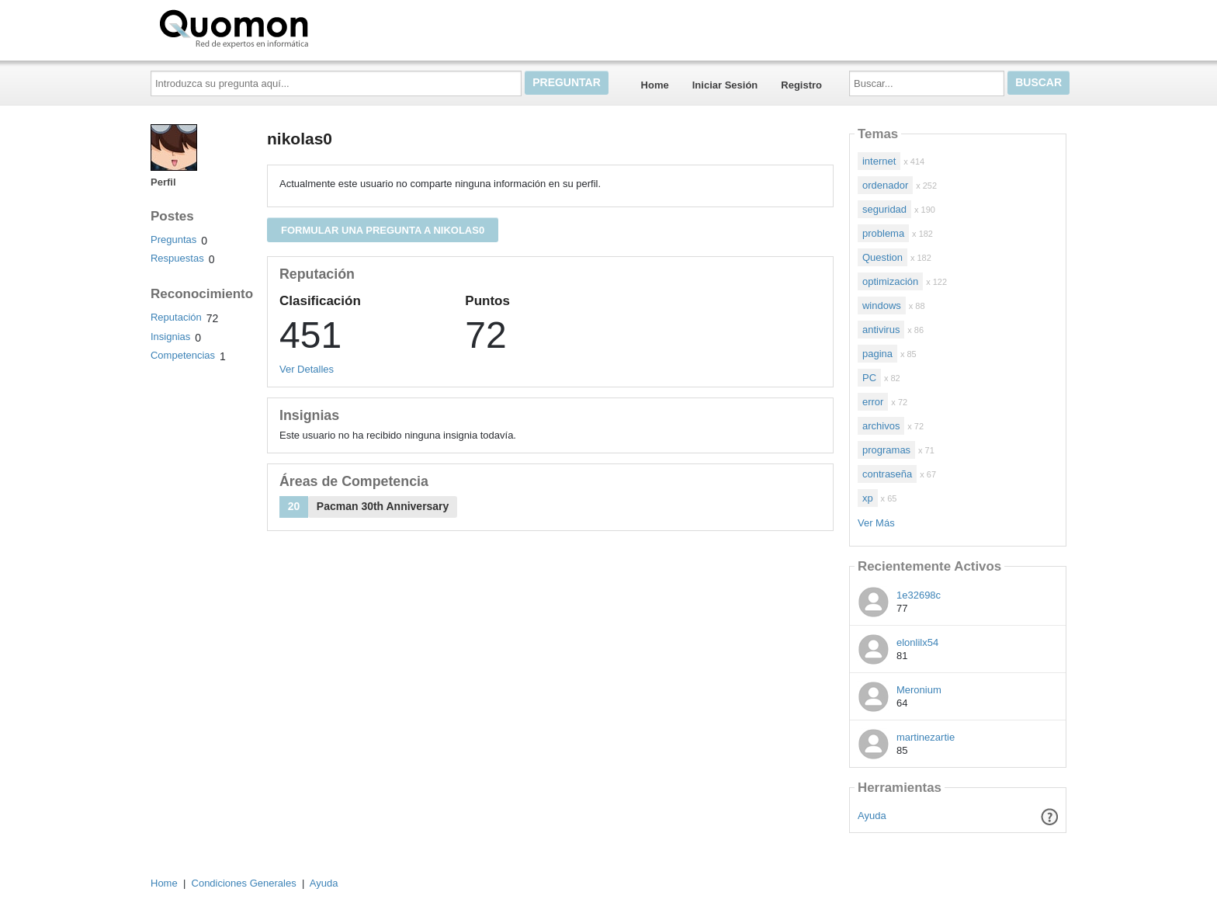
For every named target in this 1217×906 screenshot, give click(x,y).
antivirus (881, 329)
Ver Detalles (306, 369)
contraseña (887, 474)
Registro (801, 85)
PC (869, 378)
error (872, 402)
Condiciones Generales (244, 883)
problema (883, 233)
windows (881, 305)
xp (867, 498)
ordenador (885, 185)
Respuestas (177, 258)
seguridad (884, 209)
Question (882, 257)
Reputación (176, 317)
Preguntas (173, 239)
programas (886, 450)
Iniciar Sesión (725, 85)
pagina (877, 353)
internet (879, 161)
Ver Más (876, 523)
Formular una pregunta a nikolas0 (382, 230)
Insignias (170, 336)
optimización (890, 281)
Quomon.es (283, 27)
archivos (881, 426)
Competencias (183, 355)
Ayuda (872, 815)
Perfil (163, 182)
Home (655, 85)
